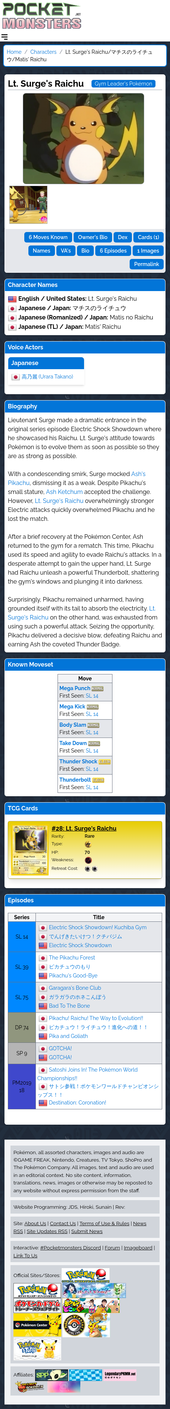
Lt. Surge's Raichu (59, 500)
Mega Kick (72, 707)
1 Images (148, 251)
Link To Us (25, 1255)
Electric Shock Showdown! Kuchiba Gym (97, 927)
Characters (43, 52)
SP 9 (21, 1053)
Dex (122, 237)
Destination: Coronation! (77, 1102)
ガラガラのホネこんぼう (77, 996)
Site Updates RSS (47, 1231)
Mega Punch (74, 688)
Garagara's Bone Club (75, 988)
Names (41, 251)
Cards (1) (148, 237)
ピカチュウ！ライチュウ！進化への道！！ (98, 1027)
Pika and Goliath (68, 1036)
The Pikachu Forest (72, 957)
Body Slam (72, 725)
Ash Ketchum (64, 491)
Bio (85, 251)
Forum (112, 1248)
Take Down (73, 743)
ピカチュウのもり (70, 966)
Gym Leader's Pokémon (123, 84)
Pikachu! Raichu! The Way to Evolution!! (96, 1018)
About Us (35, 1223)
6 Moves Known (48, 237)
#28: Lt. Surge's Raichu (84, 828)
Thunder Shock (78, 761)
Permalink (146, 264)
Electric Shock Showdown (80, 945)
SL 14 (92, 696)
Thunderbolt (75, 780)
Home (14, 52)
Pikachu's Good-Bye (73, 975)
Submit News (87, 1231)
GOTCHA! (60, 1048)
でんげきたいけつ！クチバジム (85, 936)
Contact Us (63, 1223)
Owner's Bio (93, 237)
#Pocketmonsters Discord (70, 1248)
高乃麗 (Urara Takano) (47, 376)
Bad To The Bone (69, 1005)
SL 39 (22, 967)
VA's (66, 251)
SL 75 (21, 997)
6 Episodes (113, 251)
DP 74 (21, 1028)
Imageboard (138, 1248)
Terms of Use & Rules (104, 1223)
